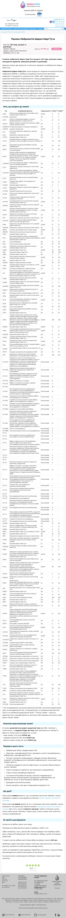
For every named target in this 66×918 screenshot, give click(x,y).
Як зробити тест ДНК (8, 885)
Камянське (49, 898)
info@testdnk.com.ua (40, 893)
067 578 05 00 (59, 21)
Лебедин (25, 900)
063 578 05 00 (59, 24)
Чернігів (51, 902)
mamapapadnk (40, 914)
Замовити (56, 49)
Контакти (33, 28)
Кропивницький (17, 900)
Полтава (50, 900)
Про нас (4, 879)
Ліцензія (57, 888)
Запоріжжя (30, 898)
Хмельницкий (32, 902)
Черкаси (40, 902)
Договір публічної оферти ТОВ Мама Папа (33, 905)
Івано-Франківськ (40, 898)
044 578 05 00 (22, 888)
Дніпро (18, 898)
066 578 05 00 (59, 26)
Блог (3, 882)
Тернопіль (9, 902)
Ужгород (16, 902)
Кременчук (60, 898)
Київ (54, 898)
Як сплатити (5, 887)
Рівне (55, 900)
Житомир (23, 898)
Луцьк (31, 900)
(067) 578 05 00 (8, 914)
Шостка (57, 902)
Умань (21, 902)
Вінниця (12, 898)
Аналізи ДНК (6, 876)
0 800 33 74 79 (59, 19)
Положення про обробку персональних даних (33, 908)
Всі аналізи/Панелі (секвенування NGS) (13, 32)
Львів (35, 900)
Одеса (46, 900)
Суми (59, 900)
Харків (26, 902)
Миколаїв (40, 900)
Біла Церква (6, 898)
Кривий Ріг (8, 900)
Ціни (10, 28)
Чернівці (46, 902)
